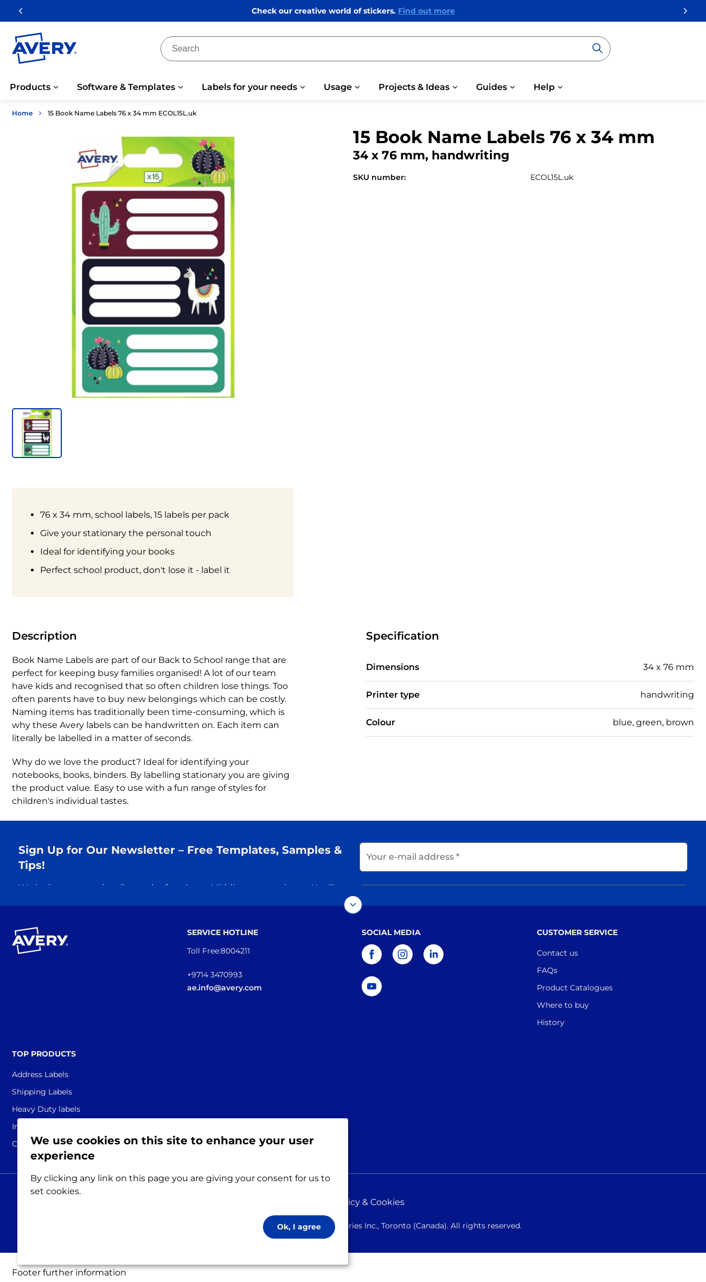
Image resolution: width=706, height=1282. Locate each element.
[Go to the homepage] (44, 50)
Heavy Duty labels (46, 1098)
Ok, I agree (299, 1227)
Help (544, 87)
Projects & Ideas (414, 87)
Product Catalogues (575, 977)
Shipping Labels (42, 1081)
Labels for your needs (249, 87)
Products (30, 87)
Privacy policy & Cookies (353, 1191)
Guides (491, 87)
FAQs (547, 959)
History (550, 1011)
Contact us (557, 942)
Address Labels (40, 1063)
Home (22, 113)
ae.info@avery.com (224, 977)
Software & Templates (126, 87)
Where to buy (563, 994)
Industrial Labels (43, 1115)
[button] (37, 433)
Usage (338, 87)
